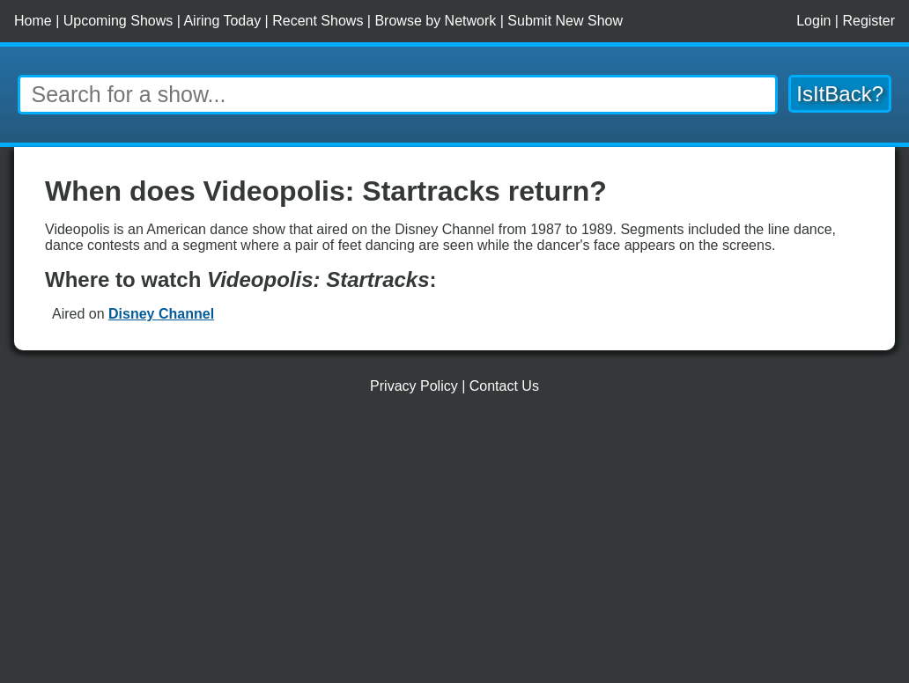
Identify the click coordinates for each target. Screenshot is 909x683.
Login (813, 20)
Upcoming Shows (118, 20)
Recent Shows (317, 20)
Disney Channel (161, 313)
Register (868, 20)
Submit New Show (565, 20)
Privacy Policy (414, 385)
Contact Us (504, 385)
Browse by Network (435, 20)
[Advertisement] (454, 545)
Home (33, 20)
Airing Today (222, 20)
